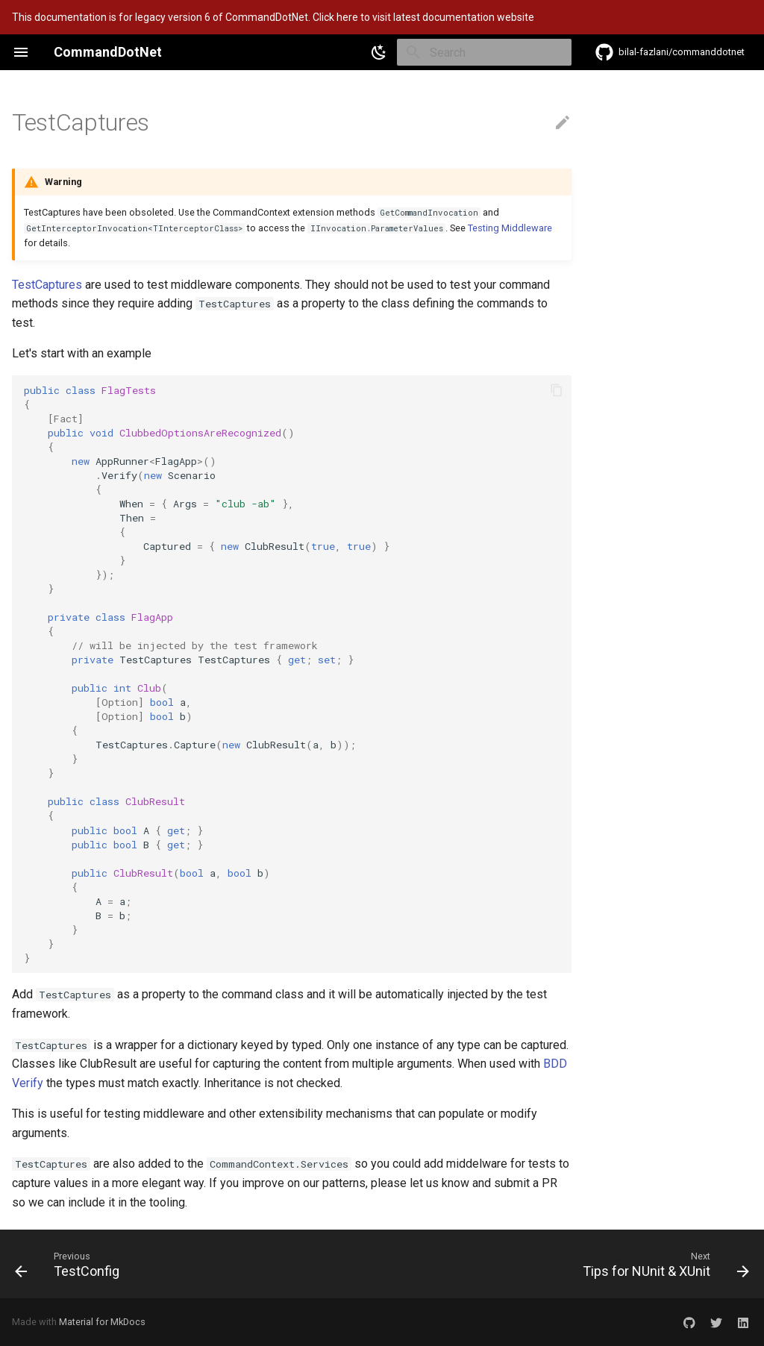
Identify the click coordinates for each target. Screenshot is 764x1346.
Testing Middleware (510, 228)
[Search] (484, 52)
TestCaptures (47, 285)
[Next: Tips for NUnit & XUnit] (662, 1264)
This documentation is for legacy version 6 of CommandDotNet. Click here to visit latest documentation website (273, 17)
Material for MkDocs (102, 1321)
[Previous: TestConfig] (71, 1264)
